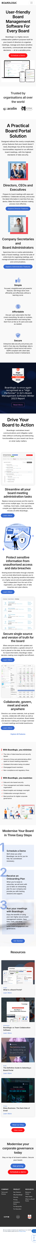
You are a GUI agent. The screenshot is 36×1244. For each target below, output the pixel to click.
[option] (9, 109)
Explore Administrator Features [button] (18, 267)
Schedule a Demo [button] (18, 55)
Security (15, 1197)
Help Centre (28, 1196)
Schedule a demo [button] (18, 1172)
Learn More (7, 515)
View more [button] (18, 1130)
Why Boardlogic (18, 1194)
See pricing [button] (18, 1166)
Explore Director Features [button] (18, 209)
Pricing (15, 1199)
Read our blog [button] (18, 1125)
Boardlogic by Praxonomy (9, 3)
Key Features (17, 1192)
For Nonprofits (17, 1206)
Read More (18, 405)
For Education (17, 1209)
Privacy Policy (22, 1231)
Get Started (18, 941)
